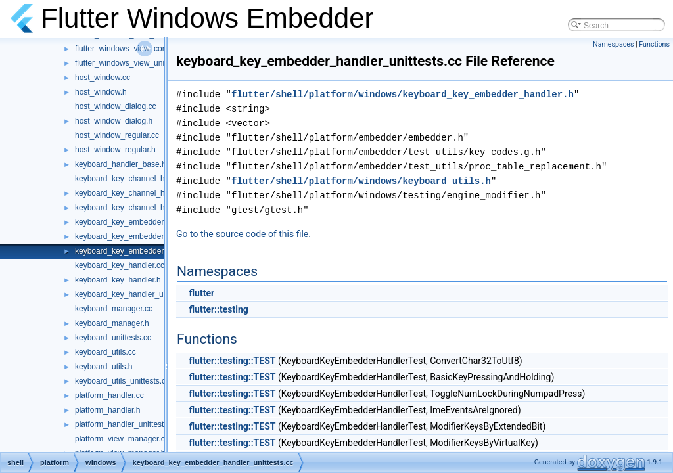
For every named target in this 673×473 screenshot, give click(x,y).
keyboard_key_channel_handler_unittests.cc (153, 207)
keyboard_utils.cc (105, 352)
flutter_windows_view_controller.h (134, 48)
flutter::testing (218, 309)
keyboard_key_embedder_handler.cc (139, 222)
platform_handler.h (107, 410)
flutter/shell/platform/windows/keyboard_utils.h (361, 181)
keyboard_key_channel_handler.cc (136, 178)
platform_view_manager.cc (122, 438)
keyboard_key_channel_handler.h (134, 193)
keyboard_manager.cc (113, 308)
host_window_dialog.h (113, 120)
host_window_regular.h (115, 149)
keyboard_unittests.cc (113, 337)
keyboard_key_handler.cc (119, 265)
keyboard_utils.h (103, 366)
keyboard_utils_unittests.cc (122, 381)
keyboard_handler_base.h (120, 164)
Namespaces (613, 44)
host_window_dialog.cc (115, 106)
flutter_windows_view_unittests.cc (134, 63)
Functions (654, 44)
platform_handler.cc (109, 395)
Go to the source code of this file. (243, 234)
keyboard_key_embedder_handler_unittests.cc (157, 251)
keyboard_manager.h (112, 323)
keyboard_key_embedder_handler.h (137, 236)
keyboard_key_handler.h (118, 279)
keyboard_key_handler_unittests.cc (136, 294)
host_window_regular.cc (117, 135)
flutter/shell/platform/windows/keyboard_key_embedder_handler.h (402, 94)
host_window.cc (102, 77)
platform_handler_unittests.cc (126, 424)
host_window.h (101, 92)
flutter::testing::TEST (232, 360)
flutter (201, 293)
